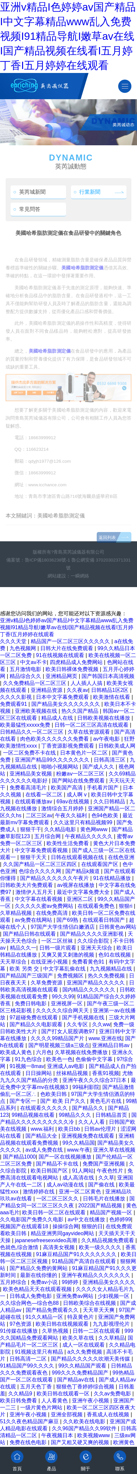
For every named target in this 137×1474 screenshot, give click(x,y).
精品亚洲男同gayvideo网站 (63, 1233)
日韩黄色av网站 (117, 927)
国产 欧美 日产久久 (63, 1101)
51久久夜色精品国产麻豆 (30, 1421)
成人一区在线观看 (84, 1345)
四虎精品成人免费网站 (77, 662)
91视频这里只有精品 (39, 1352)
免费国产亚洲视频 (104, 1164)
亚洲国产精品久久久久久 (96, 982)
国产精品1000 (19, 1157)
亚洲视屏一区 (67, 1003)
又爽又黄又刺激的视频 (68, 955)
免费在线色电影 (29, 1442)
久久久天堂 (14, 641)
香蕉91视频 (105, 1073)
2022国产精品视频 (100, 1205)
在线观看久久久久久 (44, 1108)
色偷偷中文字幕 (95, 1059)
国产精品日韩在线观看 (30, 934)
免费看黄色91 (89, 962)
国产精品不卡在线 (58, 1164)
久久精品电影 (60, 829)
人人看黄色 (55, 1400)
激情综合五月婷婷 (63, 808)
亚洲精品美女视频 (31, 773)
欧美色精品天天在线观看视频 (38, 1289)
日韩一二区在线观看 (97, 1331)
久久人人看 (92, 1122)
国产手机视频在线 (84, 1017)
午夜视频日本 (57, 1435)
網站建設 (57, 575)
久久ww (101, 1024)
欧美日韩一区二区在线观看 (54, 1212)
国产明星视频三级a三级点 (58, 1045)
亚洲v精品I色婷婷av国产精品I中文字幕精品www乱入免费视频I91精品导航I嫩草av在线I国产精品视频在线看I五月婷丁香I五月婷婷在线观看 (68, 36)
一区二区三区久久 (58, 1198)
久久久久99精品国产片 (58, 1038)
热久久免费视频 (107, 975)
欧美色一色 (59, 1059)
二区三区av (39, 815)
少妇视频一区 (114, 1296)
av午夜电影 (107, 739)
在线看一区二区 (44, 794)
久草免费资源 (47, 982)
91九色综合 (29, 1059)
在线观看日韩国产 (104, 920)
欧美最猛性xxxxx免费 (25, 725)
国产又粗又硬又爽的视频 (80, 1442)
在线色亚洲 (121, 857)
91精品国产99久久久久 (27, 1366)
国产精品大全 (41, 1136)
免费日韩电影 (31, 1003)
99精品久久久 (75, 1115)
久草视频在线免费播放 (82, 1052)
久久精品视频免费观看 (108, 1240)
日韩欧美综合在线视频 (90, 1303)
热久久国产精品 (80, 711)
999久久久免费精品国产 (81, 1372)
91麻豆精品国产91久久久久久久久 (77, 1254)
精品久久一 (23, 948)
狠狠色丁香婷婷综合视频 (86, 1386)
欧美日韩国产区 (50, 1170)
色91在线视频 (115, 955)
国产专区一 (23, 1101)
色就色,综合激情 (20, 1247)
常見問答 (26, 209)
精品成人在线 (57, 718)
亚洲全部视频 (67, 1414)
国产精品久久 (88, 1108)
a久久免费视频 (85, 1352)
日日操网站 (39, 1073)
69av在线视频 (73, 801)
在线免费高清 (52, 913)
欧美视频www (94, 1435)
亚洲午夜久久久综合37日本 (95, 1080)
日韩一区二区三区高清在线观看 (92, 725)
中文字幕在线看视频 (39, 899)
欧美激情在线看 (112, 697)
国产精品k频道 (83, 871)
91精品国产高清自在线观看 (84, 1261)
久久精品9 (21, 1393)
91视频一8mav (27, 1066)
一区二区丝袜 (57, 941)
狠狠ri (126, 906)
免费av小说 (45, 1282)
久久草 (106, 1177)
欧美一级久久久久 (100, 1247)
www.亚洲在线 (105, 1038)
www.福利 (43, 1129)
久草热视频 (56, 1331)
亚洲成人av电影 (66, 1066)
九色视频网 (23, 648)
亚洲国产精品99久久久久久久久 (53, 760)
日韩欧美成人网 (116, 746)
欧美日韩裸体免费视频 (73, 669)
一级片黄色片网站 (42, 1407)
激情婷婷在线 (39, 1191)
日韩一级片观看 (58, 948)
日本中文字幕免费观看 (63, 697)
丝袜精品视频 (72, 1073)
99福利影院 (85, 1087)
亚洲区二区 (80, 899)
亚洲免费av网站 (75, 1296)
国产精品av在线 (76, 1379)
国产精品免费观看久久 (53, 1310)
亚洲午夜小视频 (91, 1400)
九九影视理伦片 (112, 1324)
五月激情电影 (26, 669)
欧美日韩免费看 (19, 1400)
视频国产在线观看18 (25, 1226)
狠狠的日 (92, 1226)
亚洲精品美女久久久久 (109, 1282)
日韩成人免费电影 (31, 1296)
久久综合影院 (93, 941)
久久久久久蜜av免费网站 (45, 906)
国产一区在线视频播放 (66, 1157)
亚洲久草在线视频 (114, 1150)
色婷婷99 (120, 1219)
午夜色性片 (110, 1170)
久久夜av (77, 690)
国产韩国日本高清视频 (108, 676)
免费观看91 (14, 704)
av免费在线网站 (34, 920)
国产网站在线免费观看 (79, 780)
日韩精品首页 (111, 1115)
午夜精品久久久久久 (89, 836)
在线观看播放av (34, 801)
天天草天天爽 (99, 1310)
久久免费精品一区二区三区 (35, 683)
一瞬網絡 (80, 575)
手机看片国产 (103, 787)
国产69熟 (68, 920)
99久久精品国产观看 (83, 1366)
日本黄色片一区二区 (84, 753)
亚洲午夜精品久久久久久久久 (96, 1275)
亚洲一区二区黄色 (80, 1191)
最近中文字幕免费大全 (84, 892)
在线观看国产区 (100, 864)
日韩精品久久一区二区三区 (32, 732)
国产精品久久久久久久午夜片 (55, 878)
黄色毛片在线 (106, 1101)
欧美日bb (69, 1129)
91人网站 (83, 1170)
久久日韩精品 (109, 801)
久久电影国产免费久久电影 (32, 1219)
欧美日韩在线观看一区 (64, 1393)
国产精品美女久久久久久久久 (66, 704)
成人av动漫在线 (66, 1184)
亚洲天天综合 (97, 948)
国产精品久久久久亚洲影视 (92, 934)
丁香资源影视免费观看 (68, 746)
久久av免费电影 (113, 1393)
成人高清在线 (78, 1177)
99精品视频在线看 (34, 1115)
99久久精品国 (78, 1143)
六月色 (44, 1052)
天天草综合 (14, 962)
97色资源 (21, 1324)
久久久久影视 (16, 697)
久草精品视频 (16, 913)
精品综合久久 (26, 676)
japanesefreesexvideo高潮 (46, 1240)
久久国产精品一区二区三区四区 (40, 864)
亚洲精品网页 (62, 676)
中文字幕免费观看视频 (42, 850)
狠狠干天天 (34, 857)
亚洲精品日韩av (111, 1045)
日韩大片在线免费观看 (67, 648)
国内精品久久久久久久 (89, 989)
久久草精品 (111, 1338)
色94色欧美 (105, 815)
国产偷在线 (102, 1184)
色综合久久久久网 (40, 871)
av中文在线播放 (87, 1219)
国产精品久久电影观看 (37, 1024)
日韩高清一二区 (29, 1359)
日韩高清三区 (110, 760)
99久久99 (63, 996)
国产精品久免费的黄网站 (39, 1268)
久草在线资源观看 (89, 732)
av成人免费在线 (44, 1150)
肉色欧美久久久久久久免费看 (55, 739)
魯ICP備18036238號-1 (47, 560)
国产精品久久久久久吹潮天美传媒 (91, 1359)
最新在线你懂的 (39, 1275)
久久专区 (78, 1024)
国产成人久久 (99, 767)
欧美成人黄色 (16, 1052)
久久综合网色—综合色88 (30, 1303)
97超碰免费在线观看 (34, 1017)
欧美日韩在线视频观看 (63, 1324)
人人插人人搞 (87, 683)
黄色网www (94, 829)
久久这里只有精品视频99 (83, 822)
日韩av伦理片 (101, 1129)
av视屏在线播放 (76, 885)
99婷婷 (71, 1282)
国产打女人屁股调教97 (68, 1031)
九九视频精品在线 (111, 969)
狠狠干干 (30, 829)
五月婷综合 (14, 1282)
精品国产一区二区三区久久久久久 (71, 641)
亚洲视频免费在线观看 (88, 1136)
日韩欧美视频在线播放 (104, 718)
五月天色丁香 (36, 1386)
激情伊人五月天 (35, 892)
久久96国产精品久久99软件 (85, 1428)
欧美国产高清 (67, 787)
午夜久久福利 (71, 815)
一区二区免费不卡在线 (30, 753)
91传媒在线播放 (19, 1331)
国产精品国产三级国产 (27, 975)
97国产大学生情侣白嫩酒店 (63, 927)
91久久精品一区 (44, 1317)
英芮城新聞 (29, 192)
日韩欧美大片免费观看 (27, 885)
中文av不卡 (33, 662)
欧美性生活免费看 (68, 843)
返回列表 (107, 547)
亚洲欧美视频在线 (36, 711)
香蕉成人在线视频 (108, 1414)
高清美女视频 (59, 1247)
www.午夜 (78, 1150)
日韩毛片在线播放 (104, 1198)
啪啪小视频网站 (60, 767)
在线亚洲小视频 (50, 962)
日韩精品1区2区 (110, 690)
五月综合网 (48, 836)
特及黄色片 (81, 1317)
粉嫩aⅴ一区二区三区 (81, 773)
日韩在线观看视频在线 (78, 857)
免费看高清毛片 (29, 787)
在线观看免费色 (97, 906)
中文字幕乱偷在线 (65, 969)
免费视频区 (71, 975)
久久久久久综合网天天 (63, 1010)
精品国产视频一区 (111, 1212)
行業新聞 (87, 192)
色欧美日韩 (54, 1094)
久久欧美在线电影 (85, 1421)
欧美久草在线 (78, 1338)
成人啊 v (77, 794)
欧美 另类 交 (25, 969)
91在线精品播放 (112, 878)
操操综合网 (65, 1226)
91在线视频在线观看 (61, 655)
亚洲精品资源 (47, 690)
